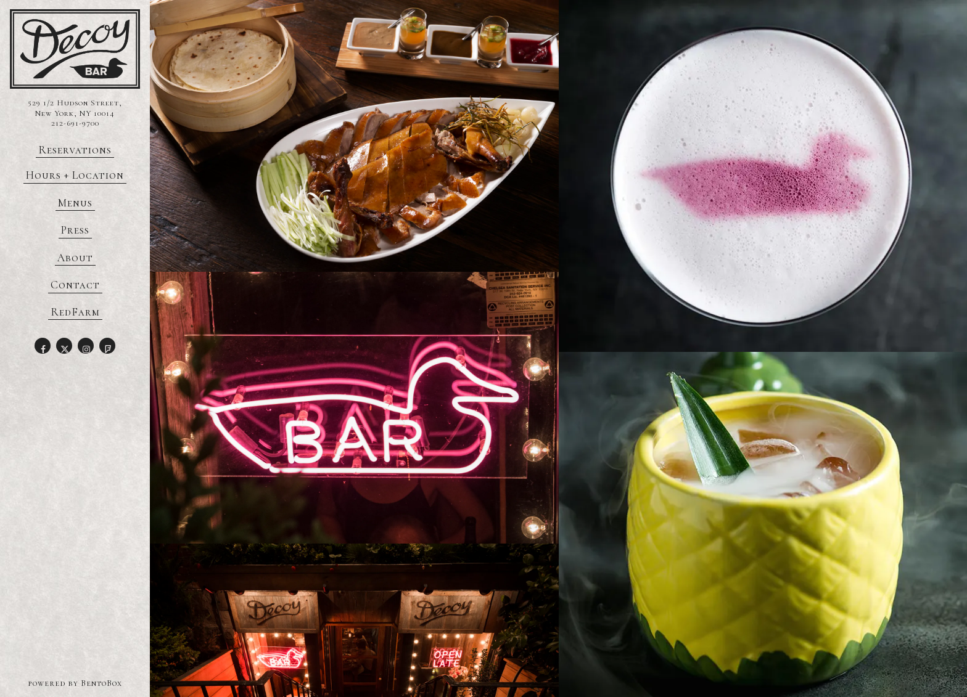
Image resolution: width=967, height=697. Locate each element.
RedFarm (76, 312)
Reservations (76, 150)
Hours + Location (75, 175)
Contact (75, 284)
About (75, 257)
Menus (75, 203)
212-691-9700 (75, 123)
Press (75, 230)
